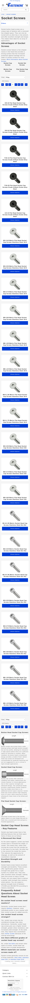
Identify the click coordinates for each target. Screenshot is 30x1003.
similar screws (10, 933)
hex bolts (12, 943)
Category (6, 970)
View (3, 77)
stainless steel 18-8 (17, 959)
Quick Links (7, 973)
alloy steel (18, 957)
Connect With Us (8, 976)
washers (9, 908)
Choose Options (15, 110)
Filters (3, 23)
